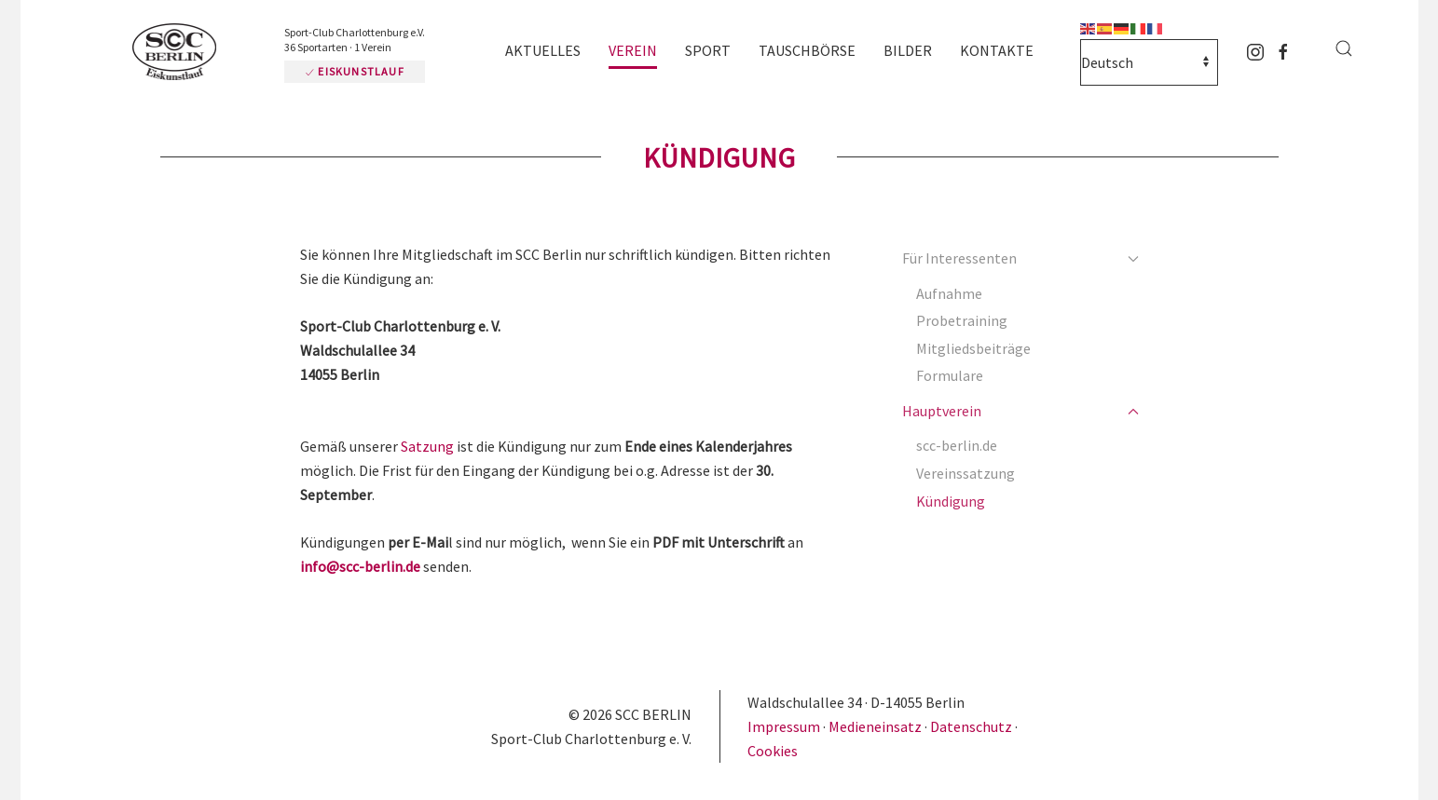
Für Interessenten (1020, 258)
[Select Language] (1149, 62)
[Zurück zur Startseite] (179, 53)
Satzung (427, 446)
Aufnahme (949, 293)
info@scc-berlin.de (360, 566)
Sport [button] (708, 50)
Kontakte (997, 50)
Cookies (772, 750)
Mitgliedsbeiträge (973, 348)
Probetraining (961, 320)
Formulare (949, 375)
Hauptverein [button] (1020, 410)
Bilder (907, 50)
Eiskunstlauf (354, 71)
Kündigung (950, 501)
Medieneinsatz (875, 726)
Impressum (785, 726)
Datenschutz (971, 726)
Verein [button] (633, 50)
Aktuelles (543, 50)
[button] (1344, 48)
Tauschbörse (807, 50)
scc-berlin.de (956, 445)
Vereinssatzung (965, 473)
